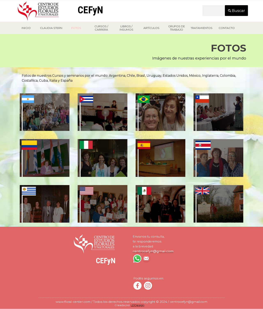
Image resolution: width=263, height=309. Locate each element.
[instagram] (148, 286)
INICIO (26, 28)
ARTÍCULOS (151, 28)
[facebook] (137, 286)
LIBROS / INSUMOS (126, 28)
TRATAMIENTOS (201, 28)
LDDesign (137, 305)
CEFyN (90, 10)
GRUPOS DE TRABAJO (176, 28)
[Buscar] (213, 10)
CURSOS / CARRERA (101, 28)
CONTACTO (227, 28)
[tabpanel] (131, 52)
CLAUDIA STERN (51, 28)
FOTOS (76, 28)
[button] (44, 93)
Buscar (238, 10)
